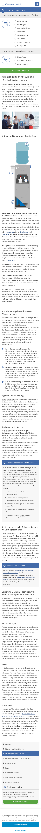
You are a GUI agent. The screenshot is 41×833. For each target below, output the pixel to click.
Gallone (29, 76)
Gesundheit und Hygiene (12, 777)
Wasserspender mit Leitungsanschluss (17, 758)
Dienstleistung (20, 32)
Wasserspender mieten (20, 801)
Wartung (14, 582)
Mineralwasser (26, 443)
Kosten (6, 768)
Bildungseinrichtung (22, 28)
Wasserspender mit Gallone (13, 754)
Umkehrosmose (7, 433)
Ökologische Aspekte (11, 782)
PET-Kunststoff (11, 470)
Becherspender (10, 227)
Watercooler (6, 615)
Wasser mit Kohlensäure (24, 60)
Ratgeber (7, 744)
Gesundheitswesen (22, 42)
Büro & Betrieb (21, 21)
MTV (20, 448)
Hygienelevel (12, 260)
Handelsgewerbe (21, 35)
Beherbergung (20, 25)
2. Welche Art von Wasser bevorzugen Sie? (18, 51)
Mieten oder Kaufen (11, 773)
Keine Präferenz (21, 64)
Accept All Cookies (20, 826)
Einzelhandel (24, 232)
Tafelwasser (21, 433)
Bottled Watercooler (14, 80)
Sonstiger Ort (20, 46)
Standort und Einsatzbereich (13, 749)
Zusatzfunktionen (10, 763)
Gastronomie (20, 39)
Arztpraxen (10, 232)
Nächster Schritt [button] (20, 71)
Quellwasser (6, 221)
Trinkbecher (6, 234)
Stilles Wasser (20, 57)
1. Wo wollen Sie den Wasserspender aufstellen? (20, 15)
